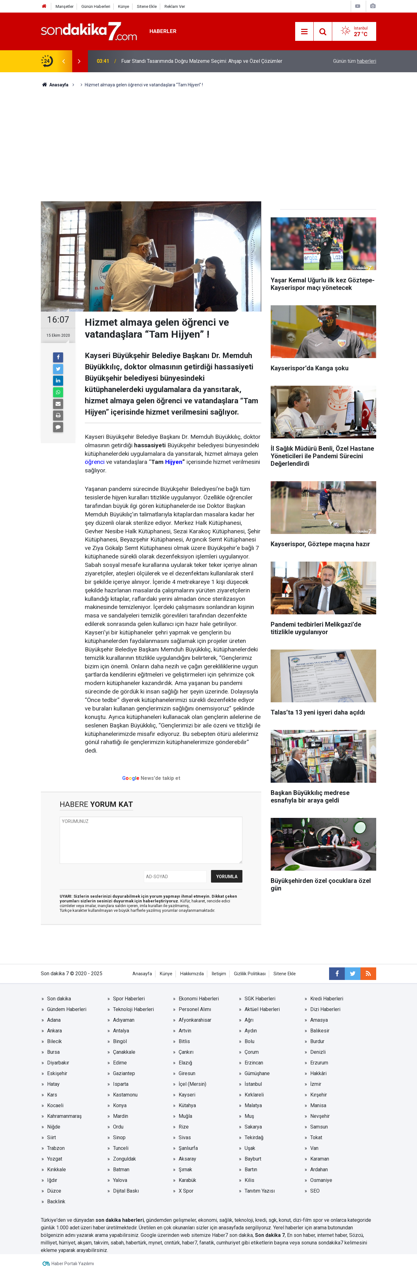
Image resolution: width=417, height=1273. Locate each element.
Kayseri (187, 1095)
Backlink (56, 1202)
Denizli (318, 1052)
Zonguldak (124, 1159)
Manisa (318, 1105)
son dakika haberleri (119, 1220)
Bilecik (54, 1041)
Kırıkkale (56, 1169)
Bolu (249, 1041)
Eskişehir (57, 1073)
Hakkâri (318, 1073)
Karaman (319, 1159)
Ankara (54, 1031)
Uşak (250, 1148)
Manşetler (64, 6)
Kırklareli (254, 1095)
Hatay (53, 1084)
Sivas (185, 1137)
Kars (52, 1095)
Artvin (185, 1031)
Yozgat (54, 1159)
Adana (54, 1020)
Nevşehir (320, 1116)
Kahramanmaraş (64, 1116)
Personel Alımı (195, 1009)
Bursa (53, 1052)
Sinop (119, 1137)
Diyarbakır (58, 1063)
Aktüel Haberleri (262, 1009)
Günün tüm (354, 61)
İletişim (219, 974)
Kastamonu (125, 1095)
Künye (123, 6)
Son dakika (59, 999)
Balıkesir (319, 1031)
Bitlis (184, 1041)
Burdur (317, 1041)
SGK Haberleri (260, 999)
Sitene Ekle (147, 6)
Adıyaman (123, 1020)
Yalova (120, 1180)
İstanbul (253, 1084)
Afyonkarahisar (195, 1020)
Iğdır (52, 1180)
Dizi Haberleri (325, 1009)
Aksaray (187, 1159)
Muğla (185, 1116)
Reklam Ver (175, 6)
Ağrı (249, 1020)
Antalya (121, 1031)
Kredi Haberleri (326, 999)
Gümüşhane (257, 1073)
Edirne (120, 1063)
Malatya (253, 1105)
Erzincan (254, 1063)
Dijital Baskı (126, 1191)
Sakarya (253, 1127)
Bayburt (253, 1159)
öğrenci (95, 461)
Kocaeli (55, 1105)
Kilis (249, 1180)
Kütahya (187, 1105)
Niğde (53, 1127)
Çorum (252, 1052)
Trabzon (56, 1148)
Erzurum (319, 1063)
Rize (184, 1127)
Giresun (187, 1073)
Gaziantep (124, 1073)
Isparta (120, 1084)
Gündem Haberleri (66, 1009)
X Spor (186, 1191)
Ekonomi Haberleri (199, 999)
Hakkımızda (192, 974)
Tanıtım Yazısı (260, 1191)
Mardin (120, 1116)
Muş (249, 1116)
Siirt (51, 1137)
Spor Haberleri (129, 999)
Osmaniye (321, 1180)
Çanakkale (124, 1052)
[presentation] (63, 61)
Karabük (187, 1180)
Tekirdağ (254, 1137)
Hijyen (173, 461)
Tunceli (120, 1148)
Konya (120, 1105)
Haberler (162, 31)
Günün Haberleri (95, 6)
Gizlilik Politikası (250, 974)
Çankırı (186, 1052)
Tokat (316, 1137)
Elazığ (185, 1063)
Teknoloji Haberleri (133, 1009)
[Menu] (304, 32)
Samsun (319, 1127)
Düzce (54, 1191)
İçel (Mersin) (192, 1084)
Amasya (319, 1020)
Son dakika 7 (270, 1235)
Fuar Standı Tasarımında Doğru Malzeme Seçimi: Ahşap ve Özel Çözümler (201, 61)
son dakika (241, 1235)
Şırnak (185, 1169)
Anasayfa (142, 974)
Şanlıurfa (188, 1148)
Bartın (251, 1169)
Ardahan (319, 1169)
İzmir (315, 1084)
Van (314, 1148)
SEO (315, 1191)
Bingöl (120, 1041)
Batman (121, 1169)
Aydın (251, 1031)
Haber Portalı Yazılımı (72, 1263)
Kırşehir (318, 1095)
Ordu (118, 1127)
